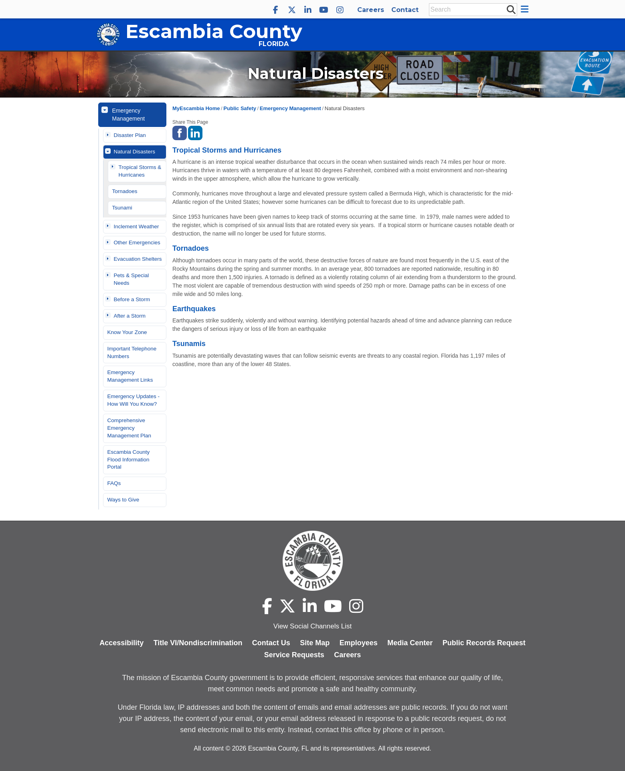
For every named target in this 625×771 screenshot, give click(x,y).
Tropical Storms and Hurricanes (226, 150)
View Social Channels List (312, 626)
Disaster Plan (130, 135)
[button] (525, 9)
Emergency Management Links (130, 376)
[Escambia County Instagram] (340, 10)
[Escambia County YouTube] (324, 10)
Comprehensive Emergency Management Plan (129, 428)
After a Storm (130, 316)
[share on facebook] (179, 132)
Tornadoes (125, 191)
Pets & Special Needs (131, 279)
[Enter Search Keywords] (470, 10)
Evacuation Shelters (138, 259)
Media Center (410, 643)
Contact (405, 10)
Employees (359, 643)
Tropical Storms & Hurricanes (140, 171)
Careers (370, 10)
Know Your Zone (127, 332)
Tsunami (122, 208)
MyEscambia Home (196, 108)
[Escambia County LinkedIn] (308, 10)
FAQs (114, 483)
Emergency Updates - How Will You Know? (133, 400)
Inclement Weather (136, 226)
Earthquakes (194, 309)
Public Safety (239, 108)
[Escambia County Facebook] (276, 10)
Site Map (315, 643)
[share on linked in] (195, 132)
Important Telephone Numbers (132, 352)
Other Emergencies (137, 243)
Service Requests (294, 655)
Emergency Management (128, 114)
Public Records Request (484, 643)
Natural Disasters (135, 152)
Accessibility (121, 643)
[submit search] (511, 9)
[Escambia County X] (292, 10)
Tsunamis (189, 344)
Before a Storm (132, 299)
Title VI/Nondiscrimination (198, 643)
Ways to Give (123, 500)
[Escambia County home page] (312, 561)
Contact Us (271, 643)
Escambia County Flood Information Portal (128, 459)
